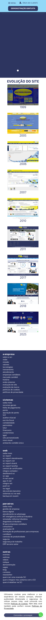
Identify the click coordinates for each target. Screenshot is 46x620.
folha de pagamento (11, 408)
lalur (5, 428)
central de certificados (12, 468)
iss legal (6, 488)
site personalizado (11, 438)
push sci (6, 486)
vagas (5, 567)
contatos (6, 572)
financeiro (7, 430)
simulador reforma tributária (15, 519)
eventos (6, 554)
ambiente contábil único (13, 443)
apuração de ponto (11, 413)
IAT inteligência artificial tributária (17, 516)
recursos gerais (9, 405)
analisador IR (8, 529)
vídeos (5, 560)
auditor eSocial (9, 418)
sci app (6, 476)
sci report (7, 456)
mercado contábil (10, 377)
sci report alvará (10, 463)
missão (6, 362)
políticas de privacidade (13, 392)
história (6, 380)
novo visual (8, 440)
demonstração (9, 565)
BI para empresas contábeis (15, 524)
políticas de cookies (11, 389)
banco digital (8, 511)
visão (5, 359)
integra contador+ (10, 471)
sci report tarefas (10, 466)
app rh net (7, 481)
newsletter (7, 575)
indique (6, 562)
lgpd (5, 435)
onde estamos (9, 382)
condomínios (8, 433)
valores (6, 364)
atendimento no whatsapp (14, 514)
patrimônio (7, 425)
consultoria (8, 526)
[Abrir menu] (12, 3)
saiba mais (7, 403)
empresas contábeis (11, 375)
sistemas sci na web (11, 493)
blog (5, 570)
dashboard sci (9, 473)
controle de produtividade (14, 537)
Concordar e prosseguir (23, 615)
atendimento (8, 372)
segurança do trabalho (12, 541)
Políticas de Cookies (19, 604)
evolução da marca (11, 387)
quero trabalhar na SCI (12, 582)
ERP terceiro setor (10, 544)
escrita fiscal (8, 420)
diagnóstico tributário (12, 521)
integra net (7, 483)
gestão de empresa (11, 509)
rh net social (8, 478)
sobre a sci (7, 357)
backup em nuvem (10, 496)
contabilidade (9, 423)
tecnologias (8, 367)
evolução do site (10, 385)
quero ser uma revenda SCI (14, 577)
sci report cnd (9, 461)
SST (4, 415)
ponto (5, 410)
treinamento (8, 369)
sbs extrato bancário (11, 491)
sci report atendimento (13, 458)
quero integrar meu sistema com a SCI (19, 580)
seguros (6, 539)
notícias (6, 557)
